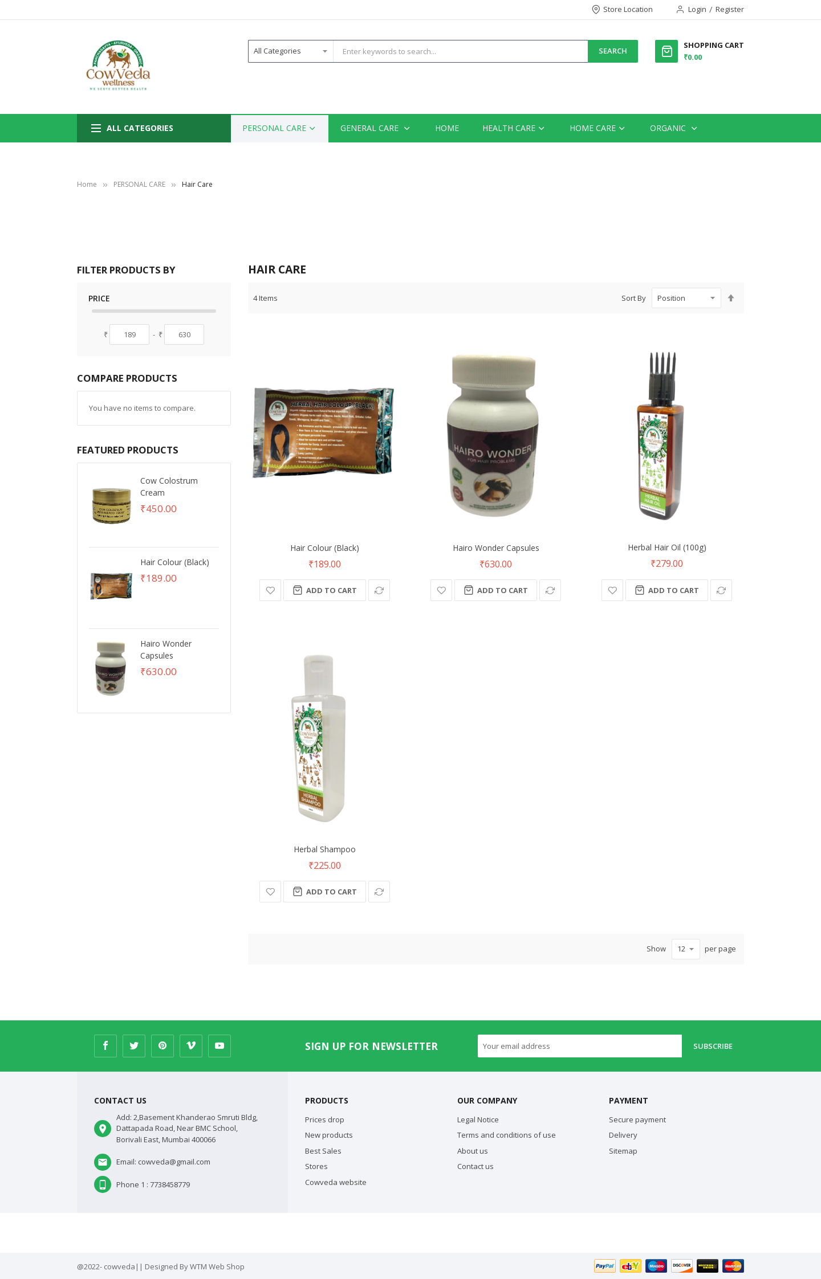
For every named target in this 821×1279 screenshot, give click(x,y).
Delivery (623, 1135)
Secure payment (637, 1119)
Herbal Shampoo (325, 849)
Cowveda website (336, 1182)
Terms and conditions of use (506, 1135)
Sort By (633, 298)
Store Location (628, 9)
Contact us (475, 1166)
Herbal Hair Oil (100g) (667, 547)
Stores (316, 1166)
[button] (270, 590)
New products (329, 1135)
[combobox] (461, 51)
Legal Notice (478, 1119)
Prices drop (324, 1119)
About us (472, 1151)
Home (87, 184)
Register (730, 9)
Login (697, 9)
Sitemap (623, 1151)
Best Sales (323, 1151)
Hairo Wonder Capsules (496, 547)
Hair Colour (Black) (324, 547)
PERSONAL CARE (139, 184)
